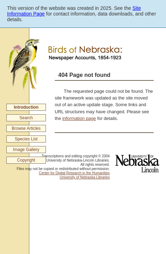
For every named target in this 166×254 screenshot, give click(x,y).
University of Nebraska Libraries (85, 177)
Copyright (26, 160)
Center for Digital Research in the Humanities (74, 173)
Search (26, 117)
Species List (26, 139)
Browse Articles (26, 128)
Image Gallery (26, 149)
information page (79, 118)
